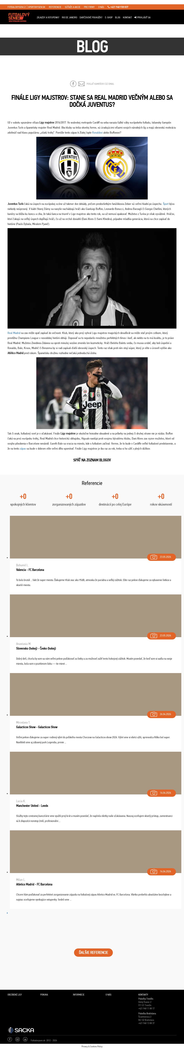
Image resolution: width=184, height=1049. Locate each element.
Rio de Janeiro (69, 17)
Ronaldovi (97, 132)
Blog (117, 17)
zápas (23, 448)
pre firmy (89, 7)
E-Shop (108, 17)
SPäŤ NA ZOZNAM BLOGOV (92, 460)
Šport (166, 204)
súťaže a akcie (72, 7)
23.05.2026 (160, 556)
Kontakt (127, 17)
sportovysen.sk (36, 7)
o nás (101, 7)
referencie (55, 7)
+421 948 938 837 (118, 7)
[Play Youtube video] (92, 278)
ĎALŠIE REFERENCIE (93, 952)
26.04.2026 (160, 713)
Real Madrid (14, 333)
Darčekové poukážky (91, 17)
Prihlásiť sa (142, 17)
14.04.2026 (160, 792)
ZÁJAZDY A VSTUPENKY (48, 17)
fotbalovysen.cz (17, 7)
